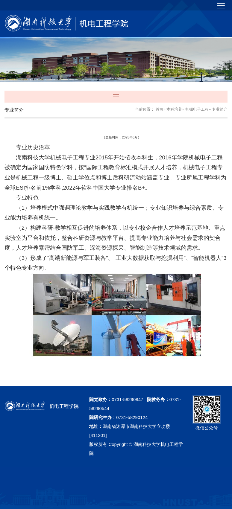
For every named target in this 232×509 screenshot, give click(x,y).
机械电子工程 (197, 109)
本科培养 (174, 109)
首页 (159, 109)
